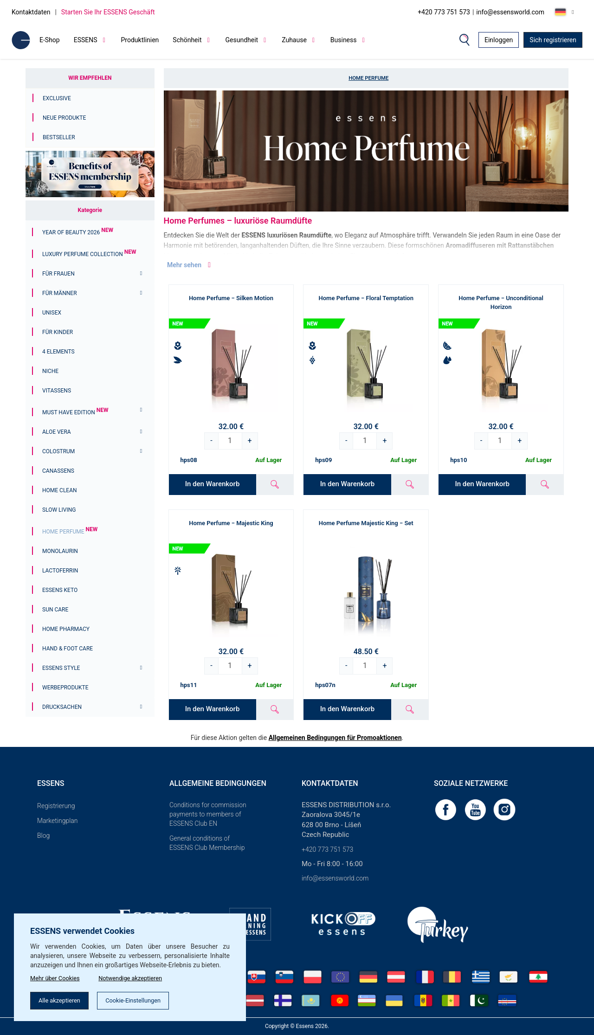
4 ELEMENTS (58, 351)
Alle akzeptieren (63, 999)
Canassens (58, 471)
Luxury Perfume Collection (89, 254)
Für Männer (59, 293)
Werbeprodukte (65, 687)
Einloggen (498, 40)
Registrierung (56, 806)
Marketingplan (57, 820)
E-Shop (49, 40)
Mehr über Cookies (57, 976)
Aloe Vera (56, 432)
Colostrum (58, 451)
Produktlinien (140, 40)
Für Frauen (58, 273)
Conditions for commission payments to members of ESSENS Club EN (207, 814)
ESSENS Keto (59, 590)
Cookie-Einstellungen (144, 999)
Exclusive (57, 98)
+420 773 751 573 (444, 12)
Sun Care (55, 609)
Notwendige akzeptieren (140, 976)
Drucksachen (62, 707)
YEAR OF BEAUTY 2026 (77, 232)
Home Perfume (69, 531)
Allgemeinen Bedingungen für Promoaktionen (335, 737)
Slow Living (59, 510)
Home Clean (59, 490)
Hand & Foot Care (67, 648)
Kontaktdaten (31, 12)
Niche (50, 371)
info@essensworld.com (510, 12)
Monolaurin (60, 551)
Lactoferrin (60, 570)
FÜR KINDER (57, 332)
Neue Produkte (64, 118)
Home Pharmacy (66, 629)
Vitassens (56, 390)
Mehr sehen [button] (190, 265)
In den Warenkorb (212, 484)
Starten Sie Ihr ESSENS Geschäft (108, 12)
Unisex (51, 312)
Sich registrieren (552, 40)
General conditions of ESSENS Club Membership (207, 843)
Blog (43, 835)
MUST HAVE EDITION (75, 412)
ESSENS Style (61, 668)
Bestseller (59, 137)
